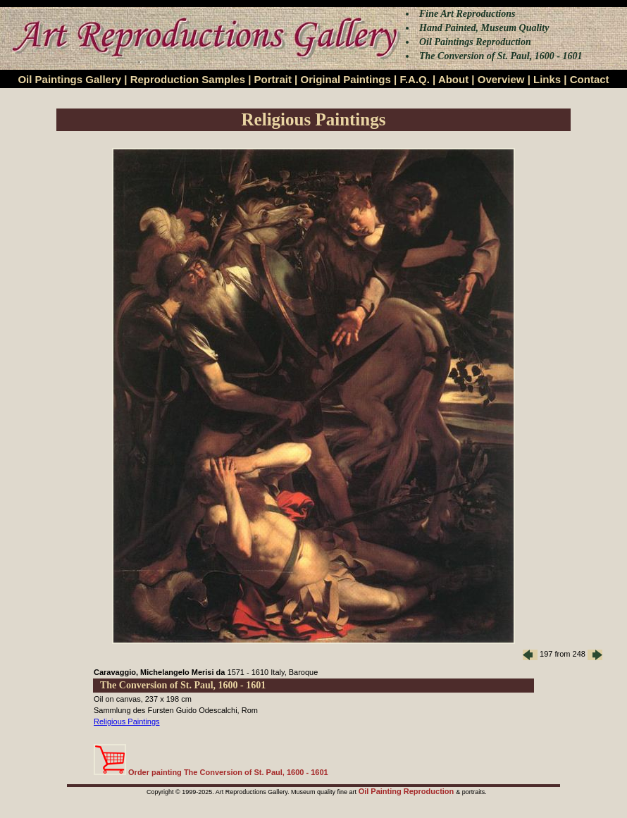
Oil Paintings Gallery (69, 79)
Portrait (273, 79)
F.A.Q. (414, 79)
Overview (501, 79)
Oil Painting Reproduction (408, 791)
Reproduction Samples (187, 79)
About (453, 79)
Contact (589, 79)
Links (547, 79)
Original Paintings (345, 79)
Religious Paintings (127, 721)
